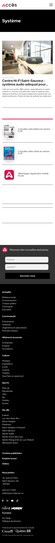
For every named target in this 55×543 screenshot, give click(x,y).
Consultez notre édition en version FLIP (34, 130)
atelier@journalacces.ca (12, 493)
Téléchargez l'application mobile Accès (33, 174)
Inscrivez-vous (27, 275)
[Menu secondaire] (51, 5)
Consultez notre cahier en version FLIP (33, 152)
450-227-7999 (9, 490)
